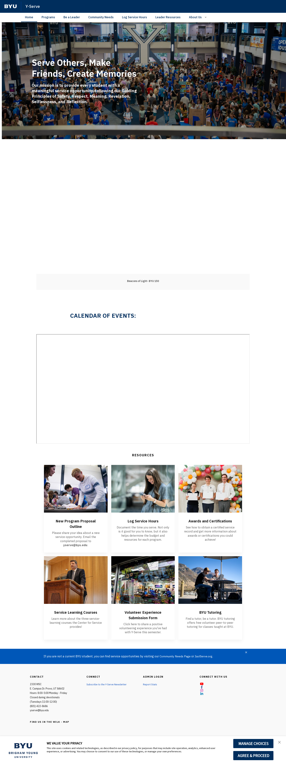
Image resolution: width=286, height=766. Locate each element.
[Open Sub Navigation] (206, 17)
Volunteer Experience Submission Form (143, 614)
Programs (48, 17)
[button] (280, 742)
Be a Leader (71, 17)
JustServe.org (205, 656)
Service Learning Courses (76, 612)
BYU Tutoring (210, 612)
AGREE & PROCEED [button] (253, 755)
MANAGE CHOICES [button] (253, 743)
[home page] (10, 6)
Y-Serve (33, 6)
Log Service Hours (134, 17)
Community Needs (101, 17)
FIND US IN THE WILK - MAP (51, 721)
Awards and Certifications (210, 523)
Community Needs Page (176, 656)
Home (29, 17)
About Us (195, 17)
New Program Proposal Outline (76, 523)
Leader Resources (168, 17)
